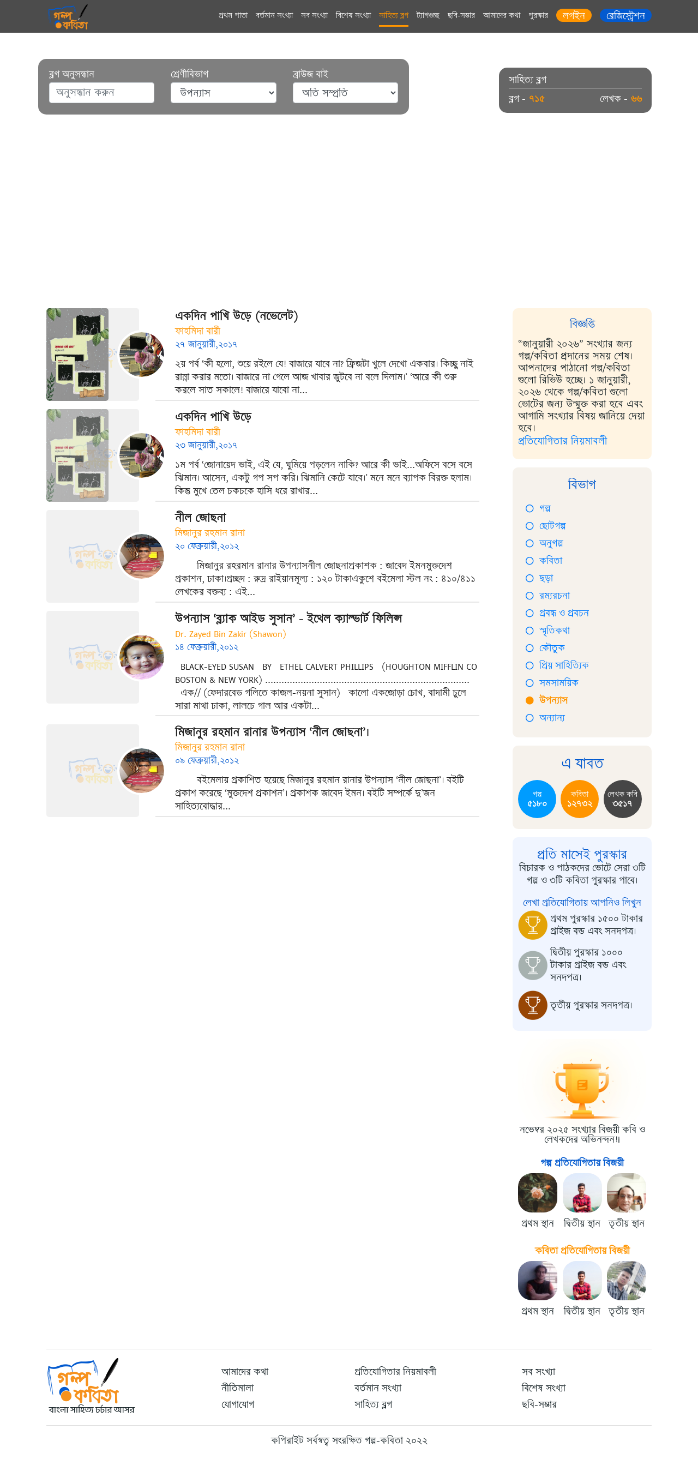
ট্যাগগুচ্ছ (428, 15)
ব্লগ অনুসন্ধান (71, 74)
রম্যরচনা (548, 595)
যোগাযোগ (237, 1404)
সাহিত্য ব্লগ (393, 15)
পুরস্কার (538, 15)
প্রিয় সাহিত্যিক (557, 665)
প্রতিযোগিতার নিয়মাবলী (562, 441)
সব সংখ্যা (314, 15)
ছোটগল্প (546, 525)
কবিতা (544, 560)
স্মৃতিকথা (548, 630)
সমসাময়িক (552, 682)
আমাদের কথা (501, 15)
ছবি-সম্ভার (461, 15)
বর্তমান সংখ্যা (274, 15)
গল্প (538, 508)
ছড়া (539, 578)
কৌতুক (545, 648)
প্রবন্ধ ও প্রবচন (557, 613)
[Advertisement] (349, 218)
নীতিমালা (237, 1388)
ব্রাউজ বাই (310, 74)
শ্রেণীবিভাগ (189, 74)
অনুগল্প (544, 543)
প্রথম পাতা (233, 15)
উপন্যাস (547, 700)
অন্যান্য (545, 717)
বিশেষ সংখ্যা (353, 15)
